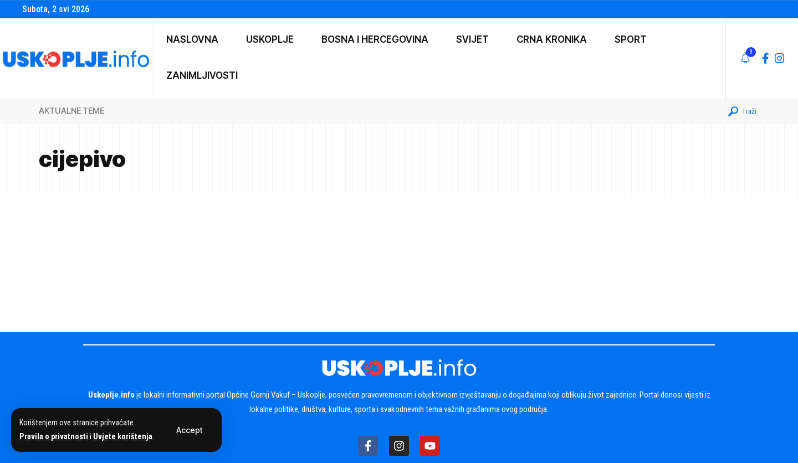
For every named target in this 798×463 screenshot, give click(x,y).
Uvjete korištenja (122, 436)
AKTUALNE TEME (71, 110)
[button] (189, 430)
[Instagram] (779, 58)
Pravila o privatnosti (53, 436)
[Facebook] (765, 58)
